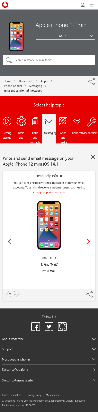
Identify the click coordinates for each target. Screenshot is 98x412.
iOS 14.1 (63, 36)
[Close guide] (93, 157)
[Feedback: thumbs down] (16, 294)
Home (7, 81)
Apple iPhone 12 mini (62, 24)
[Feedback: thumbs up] (8, 294)
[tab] (49, 369)
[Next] (88, 241)
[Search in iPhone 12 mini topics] (49, 60)
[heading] (49, 339)
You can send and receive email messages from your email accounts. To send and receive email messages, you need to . (49, 187)
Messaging (35, 86)
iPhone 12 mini (13, 86)
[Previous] (9, 241)
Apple (44, 81)
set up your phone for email (48, 192)
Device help (26, 81)
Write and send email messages (23, 90)
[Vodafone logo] (5, 5)
